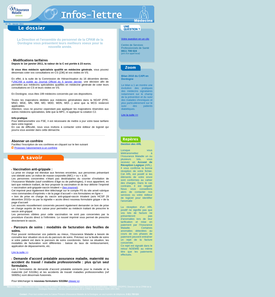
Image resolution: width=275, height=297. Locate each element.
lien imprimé (70, 187)
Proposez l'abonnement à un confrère (35, 147)
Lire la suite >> (19, 252)
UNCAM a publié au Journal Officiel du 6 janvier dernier (47, 81)
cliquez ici (74, 281)
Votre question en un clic (135, 38)
